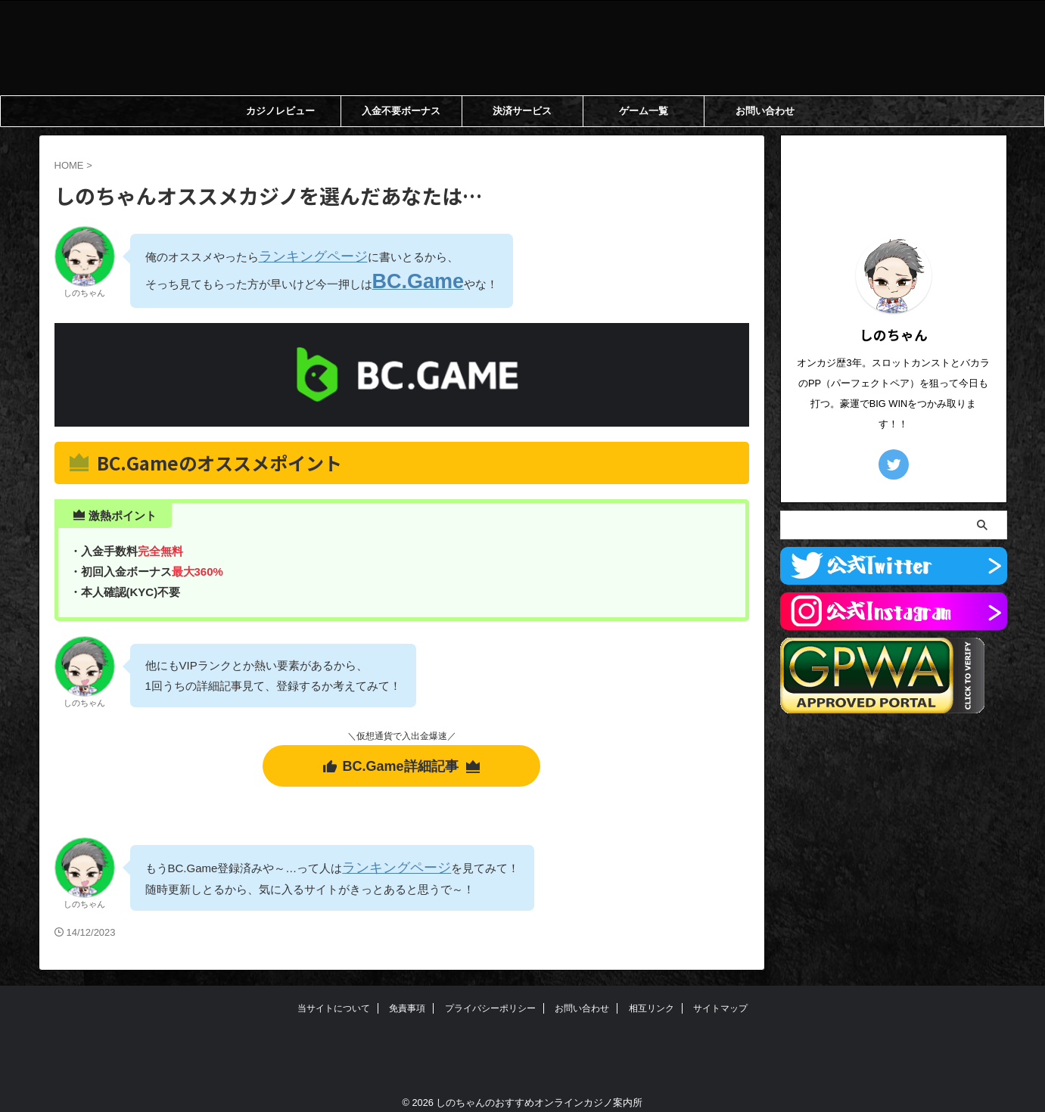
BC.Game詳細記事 (401, 756)
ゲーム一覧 (643, 110)
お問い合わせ (765, 110)
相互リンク (651, 996)
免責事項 (407, 996)
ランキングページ (304, 255)
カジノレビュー (280, 110)
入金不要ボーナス (401, 110)
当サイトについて (333, 996)
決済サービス (522, 110)
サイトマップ (720, 996)
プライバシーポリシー (490, 996)
